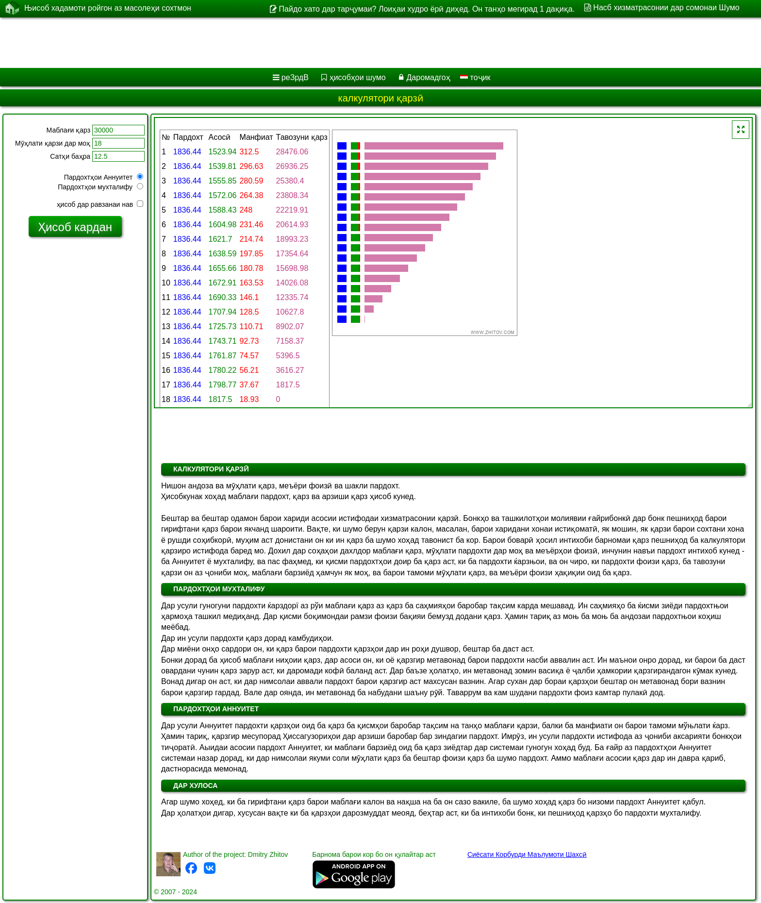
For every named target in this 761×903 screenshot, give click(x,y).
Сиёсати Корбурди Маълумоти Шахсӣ (527, 854)
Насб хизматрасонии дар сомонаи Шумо (666, 7)
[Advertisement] (294, 43)
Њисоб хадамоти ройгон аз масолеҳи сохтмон (107, 8)
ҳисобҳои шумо (358, 77)
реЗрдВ (295, 77)
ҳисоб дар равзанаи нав (100, 204)
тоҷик (475, 77)
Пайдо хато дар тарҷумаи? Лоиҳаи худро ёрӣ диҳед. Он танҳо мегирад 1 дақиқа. (427, 9)
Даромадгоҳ (428, 77)
